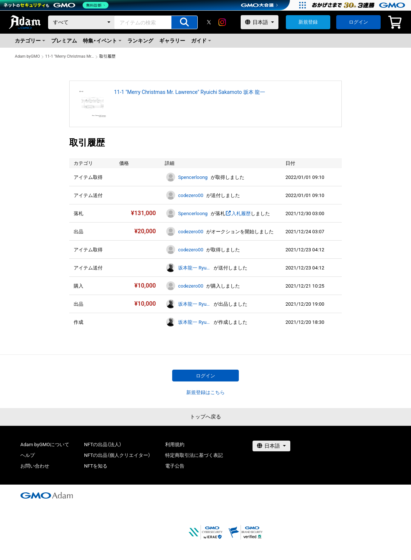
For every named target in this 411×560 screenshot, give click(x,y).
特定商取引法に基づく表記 (194, 455)
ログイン (358, 22)
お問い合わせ (34, 466)
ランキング (140, 40)
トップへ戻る (205, 417)
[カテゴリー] (81, 22)
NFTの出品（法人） (102, 444)
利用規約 (174, 444)
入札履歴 (238, 213)
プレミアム (64, 41)
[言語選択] (259, 22)
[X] (209, 22)
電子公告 (174, 466)
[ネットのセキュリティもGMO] (57, 5)
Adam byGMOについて (44, 444)
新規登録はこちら (205, 392)
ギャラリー (172, 40)
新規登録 (308, 22)
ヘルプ (27, 455)
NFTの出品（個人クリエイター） (117, 455)
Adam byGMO (27, 56)
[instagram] (222, 22)
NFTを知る (95, 466)
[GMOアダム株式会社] (46, 495)
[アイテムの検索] (184, 22)
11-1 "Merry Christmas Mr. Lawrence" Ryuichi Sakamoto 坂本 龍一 (69, 56)
